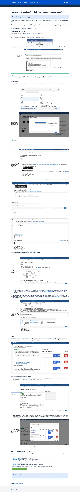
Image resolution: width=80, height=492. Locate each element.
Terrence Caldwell (18, 17)
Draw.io (65, 290)
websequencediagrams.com (48, 291)
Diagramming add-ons (16, 459)
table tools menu (58, 296)
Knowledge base (32, 2)
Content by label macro (16, 458)
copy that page (50, 76)
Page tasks (14, 455)
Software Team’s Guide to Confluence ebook (26, 475)
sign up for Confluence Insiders (39, 476)
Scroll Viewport (21, 483)
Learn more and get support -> (54, 5)
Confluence (15, 483)
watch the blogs (47, 475)
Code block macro (16, 460)
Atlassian (14, 489)
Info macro (14, 463)
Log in (67, 2)
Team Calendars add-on (16, 464)
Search (64, 2)
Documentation (25, 2)
